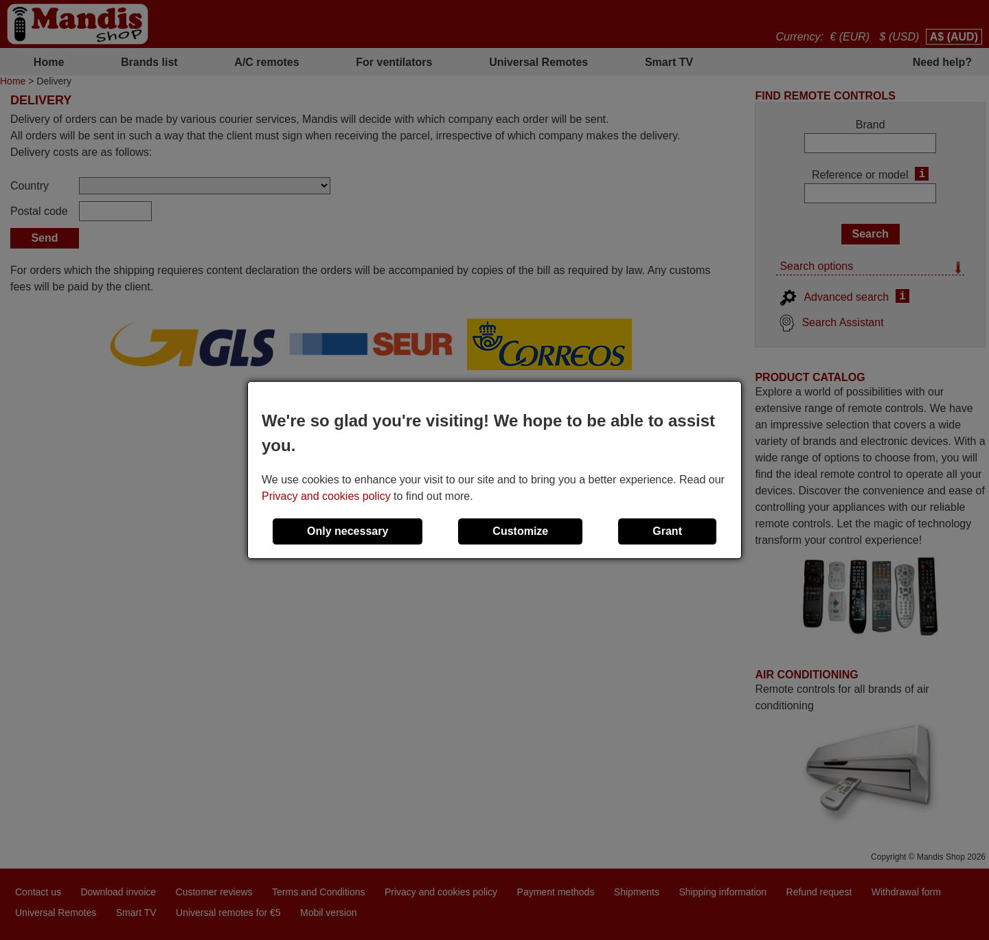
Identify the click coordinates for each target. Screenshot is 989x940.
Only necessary (347, 531)
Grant (667, 531)
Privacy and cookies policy (326, 496)
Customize (520, 531)
